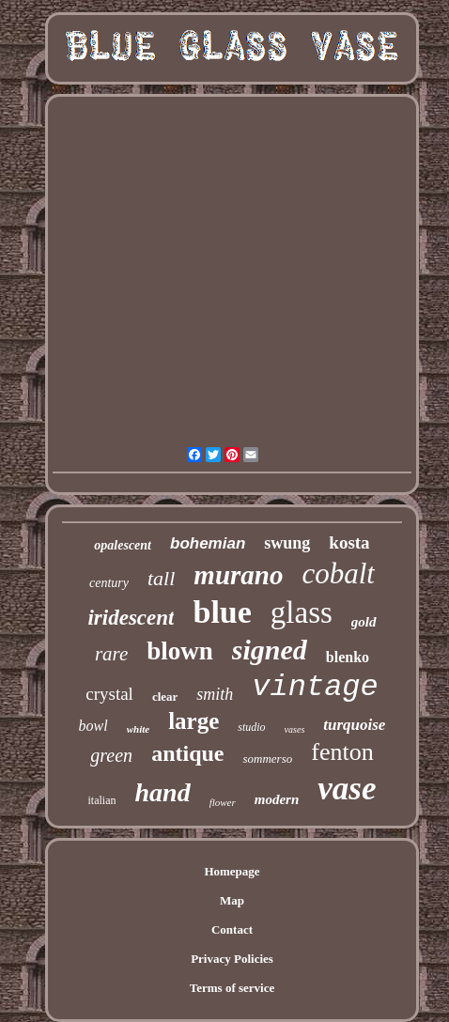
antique (187, 753)
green (111, 755)
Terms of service (232, 988)
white (138, 729)
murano (238, 575)
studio (251, 727)
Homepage (231, 871)
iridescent (130, 617)
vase (346, 788)
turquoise (354, 725)
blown (180, 651)
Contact (232, 929)
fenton (342, 752)
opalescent (122, 545)
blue (222, 612)
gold (364, 621)
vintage (315, 687)
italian (101, 800)
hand (162, 792)
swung (287, 543)
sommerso (267, 758)
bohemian (207, 543)
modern (277, 799)
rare (111, 654)
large (193, 721)
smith (214, 694)
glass (302, 612)
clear (165, 696)
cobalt (338, 573)
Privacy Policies (232, 959)
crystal (109, 694)
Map (232, 900)
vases (295, 729)
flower (222, 802)
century (109, 583)
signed (269, 649)
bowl (93, 726)
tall (161, 578)
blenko (347, 657)
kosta (349, 542)
